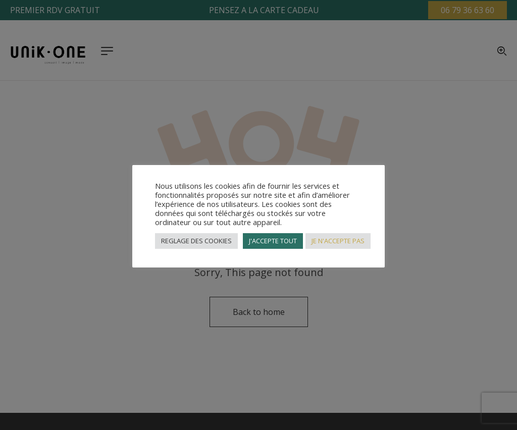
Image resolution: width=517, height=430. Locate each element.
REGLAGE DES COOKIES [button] (196, 240)
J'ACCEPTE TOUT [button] (273, 240)
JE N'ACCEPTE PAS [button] (338, 240)
